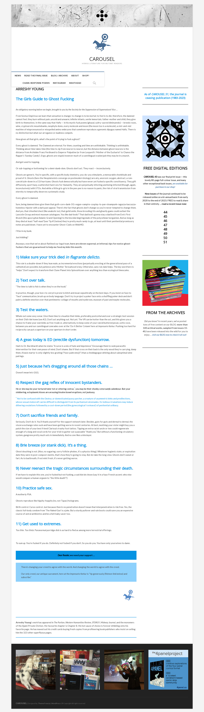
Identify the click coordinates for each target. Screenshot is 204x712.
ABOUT (78, 75)
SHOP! (88, 75)
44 (165, 211)
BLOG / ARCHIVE (62, 75)
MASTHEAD (148, 75)
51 (165, 241)
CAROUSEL (102, 59)
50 (165, 236)
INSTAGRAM (131, 75)
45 (165, 215)
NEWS (20, 75)
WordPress (56, 702)
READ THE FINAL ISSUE (38, 75)
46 (165, 219)
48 (165, 228)
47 (165, 224)
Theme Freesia (44, 702)
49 (165, 232)
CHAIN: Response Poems (108, 75)
